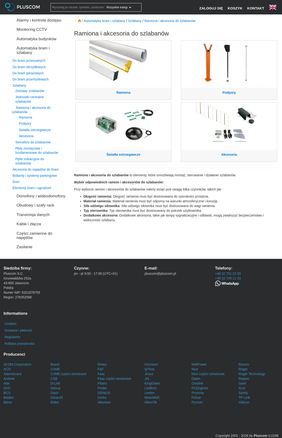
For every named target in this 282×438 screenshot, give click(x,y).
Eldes (55, 402)
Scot (242, 388)
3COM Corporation (17, 364)
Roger (243, 369)
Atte (6, 383)
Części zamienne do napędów (34, 235)
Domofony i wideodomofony (41, 196)
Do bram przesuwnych (29, 60)
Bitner (8, 402)
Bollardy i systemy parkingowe (35, 175)
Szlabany (19, 85)
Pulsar (196, 397)
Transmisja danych (33, 214)
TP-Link (244, 397)
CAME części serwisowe (68, 374)
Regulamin (12, 337)
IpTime (149, 369)
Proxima (198, 393)
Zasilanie (24, 247)
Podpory (25, 123)
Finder (102, 388)
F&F (101, 369)
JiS (147, 378)
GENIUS (104, 393)
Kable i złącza (29, 224)
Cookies (10, 324)
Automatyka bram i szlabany (33, 50)
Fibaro (102, 383)
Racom (244, 364)
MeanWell (152, 397)
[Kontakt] (256, 8)
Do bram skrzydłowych (29, 67)
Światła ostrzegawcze (35, 130)
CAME (55, 369)
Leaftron (151, 388)
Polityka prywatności (19, 343)
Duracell (57, 397)
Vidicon (244, 402)
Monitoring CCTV (32, 29)
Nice (195, 369)
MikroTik (151, 402)
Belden (9, 397)
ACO (7, 369)
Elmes (102, 364)
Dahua (55, 388)
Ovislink (197, 383)
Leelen (149, 393)
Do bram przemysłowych (31, 79)
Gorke (102, 397)
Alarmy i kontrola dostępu (39, 20)
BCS (7, 393)
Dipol (54, 393)
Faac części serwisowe (114, 378)
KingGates (152, 383)
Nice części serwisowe (208, 374)
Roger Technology (252, 374)
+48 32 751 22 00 (228, 273)
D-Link (55, 383)
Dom (16, 182)
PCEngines (200, 388)
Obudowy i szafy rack (35, 205)
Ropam (244, 378)
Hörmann (151, 364)
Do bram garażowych (28, 73)
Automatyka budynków (36, 39)
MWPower (199, 364)
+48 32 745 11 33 (228, 278)
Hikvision (104, 402)
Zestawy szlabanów (29, 91)
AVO (7, 388)
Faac (101, 374)
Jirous (149, 374)
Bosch (55, 364)
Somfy (243, 393)
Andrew (9, 378)
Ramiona (25, 117)
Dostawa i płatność (18, 330)
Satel (242, 383)
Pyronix (197, 402)
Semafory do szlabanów (33, 142)
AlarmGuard (12, 374)
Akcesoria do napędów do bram (35, 169)
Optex (196, 378)
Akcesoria (26, 136)
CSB (54, 378)
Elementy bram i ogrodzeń (32, 188)
